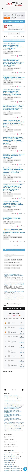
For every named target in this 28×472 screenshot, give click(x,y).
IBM (18, 268)
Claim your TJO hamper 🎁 (14, 315)
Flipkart (16, 262)
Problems (21, 324)
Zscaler (11, 53)
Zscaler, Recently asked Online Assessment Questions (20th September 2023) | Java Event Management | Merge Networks (12, 92)
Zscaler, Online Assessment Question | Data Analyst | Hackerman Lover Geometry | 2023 (13, 155)
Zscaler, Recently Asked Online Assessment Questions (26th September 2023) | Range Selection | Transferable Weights (13, 46)
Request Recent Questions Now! (14, 21)
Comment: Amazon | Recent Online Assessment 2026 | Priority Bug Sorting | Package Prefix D (12, 411)
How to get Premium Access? (10, 403)
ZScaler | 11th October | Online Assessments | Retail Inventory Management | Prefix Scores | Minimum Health (14, 231)
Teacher (6, 456)
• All (12, 450)
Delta (18, 55)
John (19, 241)
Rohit (12, 460)
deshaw (7, 268)
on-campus (6, 53)
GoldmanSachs (8, 262)
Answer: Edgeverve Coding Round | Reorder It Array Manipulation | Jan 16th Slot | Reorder (14, 426)
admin (6, 285)
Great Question (8, 454)
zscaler (5, 146)
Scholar (6, 462)
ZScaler (20, 237)
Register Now (6, 17)
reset (18, 40)
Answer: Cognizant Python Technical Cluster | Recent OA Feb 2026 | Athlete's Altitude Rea (14, 423)
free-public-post (17, 51)
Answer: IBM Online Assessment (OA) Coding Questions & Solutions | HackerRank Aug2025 (14, 283)
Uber (13, 265)
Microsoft (7, 265)
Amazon (7, 259)
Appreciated (7, 452)
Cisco (13, 268)
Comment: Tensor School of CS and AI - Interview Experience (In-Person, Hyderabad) (13, 275)
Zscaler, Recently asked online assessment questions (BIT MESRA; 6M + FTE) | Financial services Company (13, 77)
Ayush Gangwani (15, 452)
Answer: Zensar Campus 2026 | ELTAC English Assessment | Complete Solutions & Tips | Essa (13, 430)
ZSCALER (12, 223)
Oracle (19, 259)
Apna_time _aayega (14, 456)
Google (13, 259)
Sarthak (11, 462)
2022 (8, 239)
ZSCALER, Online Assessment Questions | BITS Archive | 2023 (11, 217)
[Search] (17, 33)
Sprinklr (19, 265)
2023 (5, 51)
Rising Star (7, 460)
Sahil (6, 276)
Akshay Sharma (15, 468)
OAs (5, 239)
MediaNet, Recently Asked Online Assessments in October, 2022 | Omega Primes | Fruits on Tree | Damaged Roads (13, 397)
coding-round (10, 51)
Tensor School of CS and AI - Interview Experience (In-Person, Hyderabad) (12, 400)
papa (14, 454)
